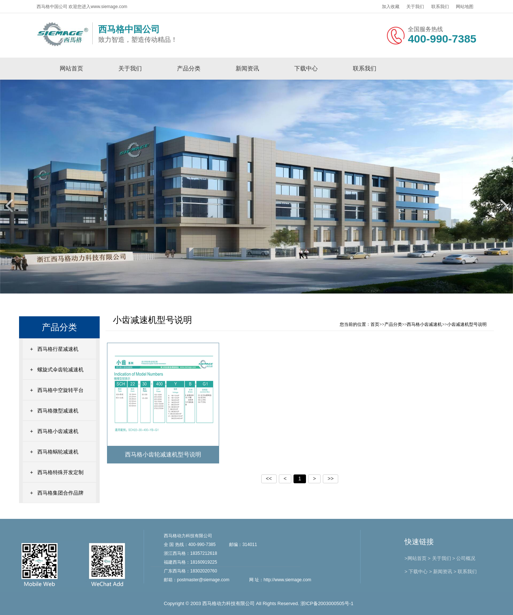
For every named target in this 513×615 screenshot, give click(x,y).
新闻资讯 (247, 68)
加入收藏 (390, 6)
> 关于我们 (439, 558)
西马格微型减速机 (57, 411)
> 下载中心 (416, 571)
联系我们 (440, 6)
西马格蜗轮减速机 (57, 452)
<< (269, 478)
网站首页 (71, 68)
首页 (374, 324)
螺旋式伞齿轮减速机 (60, 369)
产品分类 (188, 68)
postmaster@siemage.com (203, 579)
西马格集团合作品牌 (60, 493)
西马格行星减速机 (57, 349)
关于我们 (415, 6)
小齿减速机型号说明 (467, 324)
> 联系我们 (465, 571)
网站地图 (464, 6)
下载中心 (306, 68)
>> (330, 478)
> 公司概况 (463, 558)
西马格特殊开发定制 (60, 472)
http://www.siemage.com (287, 579)
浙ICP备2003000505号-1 (327, 603)
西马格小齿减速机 (57, 431)
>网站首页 (416, 558)
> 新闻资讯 (440, 571)
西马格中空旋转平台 (60, 390)
